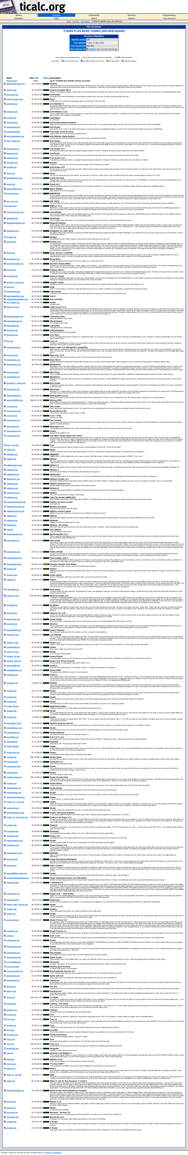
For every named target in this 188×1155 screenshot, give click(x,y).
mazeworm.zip (13, 360)
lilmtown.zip (12, 330)
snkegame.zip (13, 940)
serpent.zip (12, 613)
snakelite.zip (12, 836)
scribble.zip (12, 605)
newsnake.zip (13, 436)
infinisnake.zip (13, 291)
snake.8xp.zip (13, 752)
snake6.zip (11, 717)
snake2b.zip (12, 675)
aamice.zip (11, 90)
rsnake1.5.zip (13, 596)
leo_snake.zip (13, 302)
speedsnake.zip (14, 946)
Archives (76, 21)
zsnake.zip (11, 1128)
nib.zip (10, 530)
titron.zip (11, 997)
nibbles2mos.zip (14, 465)
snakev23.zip (13, 882)
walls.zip (11, 1081)
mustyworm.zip (14, 411)
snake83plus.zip (14, 728)
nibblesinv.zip (13, 493)
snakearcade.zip (14, 777)
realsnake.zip (13, 589)
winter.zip (11, 1108)
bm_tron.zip (12, 201)
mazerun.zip (12, 355)
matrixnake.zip (13, 347)
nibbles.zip (12, 516)
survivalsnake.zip (15, 971)
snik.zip (10, 936)
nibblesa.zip (12, 484)
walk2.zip (11, 1068)
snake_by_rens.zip (15, 802)
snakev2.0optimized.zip (18, 878)
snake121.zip (13, 635)
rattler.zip (11, 580)
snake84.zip (12, 742)
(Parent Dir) (12, 81)
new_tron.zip (13, 445)
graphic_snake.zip (15, 282)
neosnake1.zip (13, 420)
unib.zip (10, 1059)
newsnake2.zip (13, 431)
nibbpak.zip (12, 520)
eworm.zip (11, 270)
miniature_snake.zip (16, 383)
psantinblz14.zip (14, 564)
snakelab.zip (12, 831)
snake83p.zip (13, 737)
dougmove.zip (13, 259)
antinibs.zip (12, 112)
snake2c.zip (12, 683)
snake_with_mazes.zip (17, 904)
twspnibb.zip (13, 1048)
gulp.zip (10, 287)
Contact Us (48, 1153)
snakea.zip (11, 783)
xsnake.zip (11, 1122)
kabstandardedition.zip (17, 299)
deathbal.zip (12, 218)
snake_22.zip (13, 652)
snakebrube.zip (14, 788)
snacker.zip (12, 624)
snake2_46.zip (13, 656)
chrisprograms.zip (15, 212)
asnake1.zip (12, 162)
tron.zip (10, 1044)
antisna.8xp (12, 122)
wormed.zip (12, 1112)
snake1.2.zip (12, 642)
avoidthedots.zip (14, 178)
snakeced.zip (13, 808)
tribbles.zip (12, 1010)
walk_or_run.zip (14, 1075)
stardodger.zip (13, 953)
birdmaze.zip (13, 193)
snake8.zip (11, 757)
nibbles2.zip (12, 470)
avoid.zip (11, 184)
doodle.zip (11, 242)
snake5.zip (11, 711)
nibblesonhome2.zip (16, 502)
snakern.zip (12, 859)
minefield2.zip (13, 377)
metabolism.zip (14, 364)
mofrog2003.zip (14, 395)
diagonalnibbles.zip (16, 223)
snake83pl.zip (13, 732)
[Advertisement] (94, 69)
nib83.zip (11, 450)
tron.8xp (10, 1030)
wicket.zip (11, 1102)
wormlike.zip (12, 1117)
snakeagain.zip (14, 766)
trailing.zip (11, 1004)
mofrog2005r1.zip (15, 400)
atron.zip (11, 173)
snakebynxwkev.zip (16, 797)
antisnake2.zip (13, 127)
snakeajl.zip (12, 772)
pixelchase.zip (13, 552)
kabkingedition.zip (15, 296)
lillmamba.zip (13, 326)
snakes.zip (11, 865)
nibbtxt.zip (11, 525)
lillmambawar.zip (14, 321)
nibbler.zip (11, 459)
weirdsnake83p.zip (15, 1090)
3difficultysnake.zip (16, 84)
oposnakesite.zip (14, 534)
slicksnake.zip (13, 619)
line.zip (10, 341)
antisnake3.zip (13, 132)
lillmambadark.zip (15, 316)
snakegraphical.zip (15, 813)
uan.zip (10, 1053)
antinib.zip (11, 118)
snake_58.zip (13, 706)
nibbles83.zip (13, 474)
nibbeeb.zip (12, 454)
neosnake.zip (13, 426)
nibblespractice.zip (15, 511)
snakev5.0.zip (13, 894)
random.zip (12, 575)
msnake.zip (12, 406)
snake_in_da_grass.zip (17, 817)
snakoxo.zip (12, 931)
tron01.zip (11, 1015)
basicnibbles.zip (14, 189)
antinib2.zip (12, 104)
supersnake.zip (14, 957)
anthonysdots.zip (15, 99)
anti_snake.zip (13, 141)
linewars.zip (12, 335)
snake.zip (11, 914)
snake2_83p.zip (14, 661)
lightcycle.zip (13, 307)
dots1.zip (11, 253)
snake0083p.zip (14, 630)
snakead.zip (12, 762)
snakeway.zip (13, 900)
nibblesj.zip (12, 497)
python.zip (11, 569)
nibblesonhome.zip (16, 507)
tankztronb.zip (13, 976)
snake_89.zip (13, 746)
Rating (46, 78)
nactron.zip (12, 416)
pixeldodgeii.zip (14, 558)
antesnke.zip (12, 95)
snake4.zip (11, 702)
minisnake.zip (13, 389)
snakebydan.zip (14, 793)
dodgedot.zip (13, 231)
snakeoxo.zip (13, 845)
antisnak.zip (12, 153)
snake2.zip (11, 691)
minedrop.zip (13, 372)
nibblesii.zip (12, 488)
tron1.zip (11, 1019)
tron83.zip (11, 1025)
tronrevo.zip (12, 1035)
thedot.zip (11, 987)
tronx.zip (11, 1039)
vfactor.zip (11, 1064)
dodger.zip (11, 237)
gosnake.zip (12, 276)
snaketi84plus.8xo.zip (17, 873)
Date (36, 78)
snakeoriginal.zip (15, 840)
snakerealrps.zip (14, 853)
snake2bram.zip (14, 670)
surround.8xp (13, 966)
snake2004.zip (13, 647)
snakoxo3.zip (13, 920)
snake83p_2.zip (14, 723)
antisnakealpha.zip (15, 136)
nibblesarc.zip (13, 479)
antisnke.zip (12, 158)
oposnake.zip (13, 540)
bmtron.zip (12, 206)
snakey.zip (11, 909)
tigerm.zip (11, 991)
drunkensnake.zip (15, 264)
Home (69, 21)
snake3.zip (11, 697)
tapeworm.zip (13, 980)
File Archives (85, 21)
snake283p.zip (13, 665)
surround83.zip (14, 962)
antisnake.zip (13, 149)
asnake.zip (11, 167)
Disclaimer (57, 1153)
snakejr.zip (12, 825)
